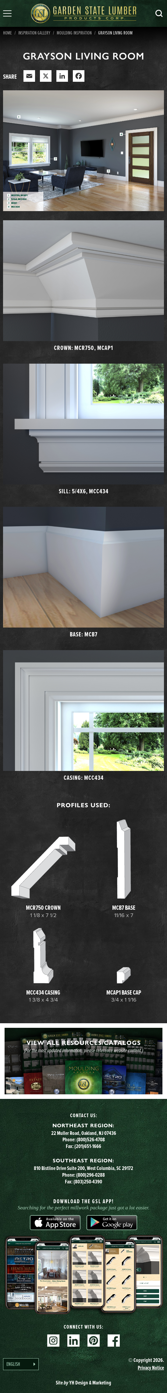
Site (83, 1383)
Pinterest (93, 1340)
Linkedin (73, 1340)
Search (159, 13)
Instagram (53, 1340)
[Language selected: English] (21, 1364)
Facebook (114, 1340)
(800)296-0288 (90, 1175)
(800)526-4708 (90, 1139)
